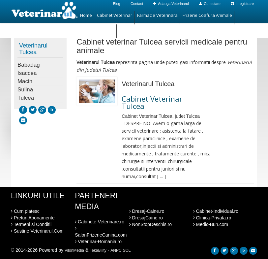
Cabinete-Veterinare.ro (99, 221)
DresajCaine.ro (146, 217)
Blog (116, 4)
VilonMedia (74, 250)
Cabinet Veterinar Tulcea (152, 102)
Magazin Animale (97, 28)
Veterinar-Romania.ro (98, 241)
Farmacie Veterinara (157, 15)
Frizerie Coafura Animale (207, 15)
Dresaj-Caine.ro (146, 211)
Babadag (28, 65)
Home (86, 15)
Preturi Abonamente (33, 217)
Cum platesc (25, 211)
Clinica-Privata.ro (212, 217)
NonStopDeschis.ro (150, 224)
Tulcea (25, 98)
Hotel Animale (133, 28)
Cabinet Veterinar (114, 15)
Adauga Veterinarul (171, 4)
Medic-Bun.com (210, 224)
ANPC (115, 250)
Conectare (210, 4)
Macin (24, 81)
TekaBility (98, 250)
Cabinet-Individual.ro (215, 211)
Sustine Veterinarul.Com (37, 231)
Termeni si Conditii (31, 224)
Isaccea (27, 73)
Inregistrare (242, 4)
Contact (137, 4)
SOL (127, 250)
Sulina (25, 89)
